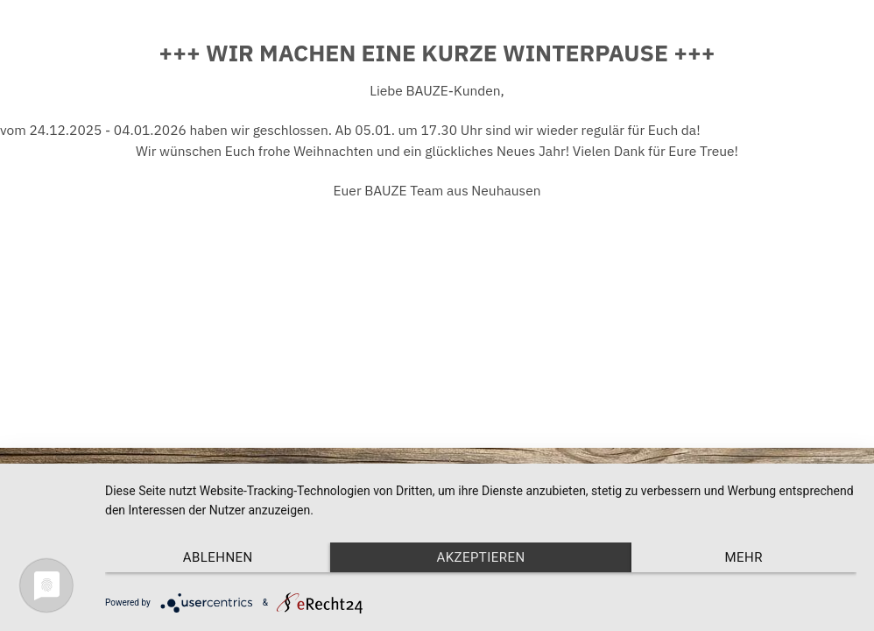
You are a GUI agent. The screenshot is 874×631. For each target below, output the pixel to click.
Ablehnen (218, 557)
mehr (744, 557)
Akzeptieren (480, 557)
